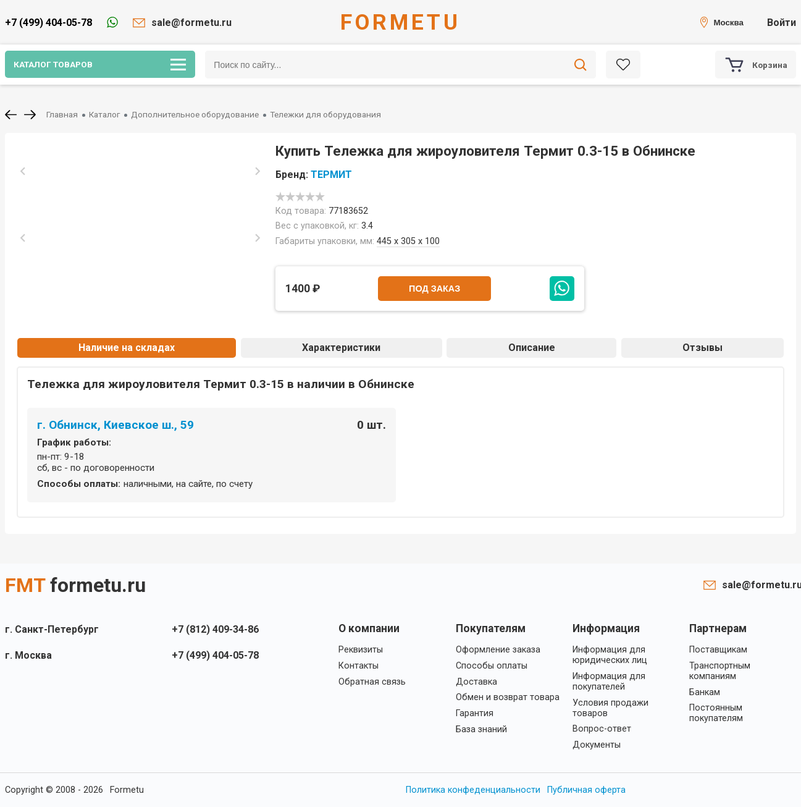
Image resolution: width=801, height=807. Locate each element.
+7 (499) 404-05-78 (48, 22)
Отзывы (702, 347)
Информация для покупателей (608, 681)
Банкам (704, 692)
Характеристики (341, 347)
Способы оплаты (491, 666)
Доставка (476, 682)
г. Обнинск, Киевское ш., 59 (116, 425)
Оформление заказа (498, 649)
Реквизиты (360, 649)
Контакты (358, 666)
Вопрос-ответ (601, 729)
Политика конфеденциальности (473, 790)
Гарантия (474, 713)
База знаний (481, 729)
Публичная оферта (586, 790)
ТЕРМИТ (331, 174)
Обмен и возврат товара (508, 697)
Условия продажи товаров (610, 708)
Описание (531, 347)
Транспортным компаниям (719, 671)
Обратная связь (372, 682)
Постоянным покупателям (716, 713)
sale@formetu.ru (191, 22)
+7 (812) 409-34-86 (215, 629)
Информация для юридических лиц (609, 654)
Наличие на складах (126, 347)
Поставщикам (718, 649)
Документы (596, 745)
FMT (75, 585)
